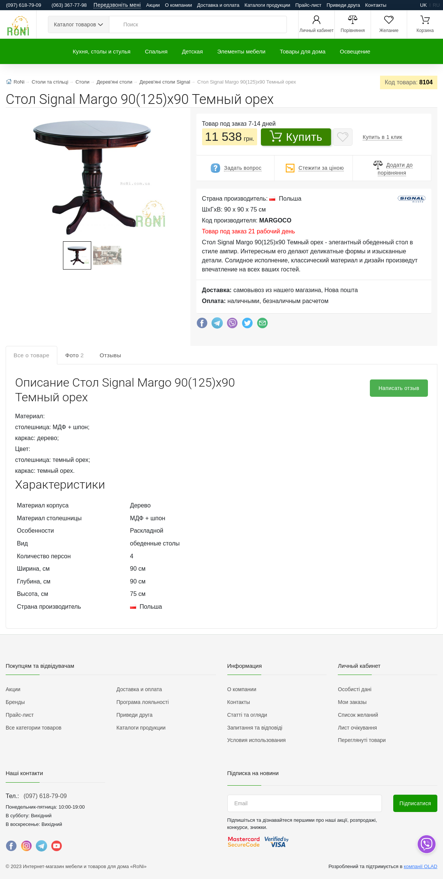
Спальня (156, 51)
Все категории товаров (33, 728)
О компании (178, 5)
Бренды (15, 702)
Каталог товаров (75, 24)
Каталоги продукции (267, 5)
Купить (296, 136)
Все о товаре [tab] (31, 355)
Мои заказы (352, 702)
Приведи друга (343, 5)
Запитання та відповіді (254, 728)
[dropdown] (426, 844)
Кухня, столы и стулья (101, 51)
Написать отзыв (399, 388)
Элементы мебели (241, 51)
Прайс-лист (308, 5)
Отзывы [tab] (110, 355)
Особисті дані (354, 689)
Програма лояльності (142, 702)
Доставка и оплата (218, 5)
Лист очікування (357, 728)
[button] (91, 175)
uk (423, 5)
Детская (192, 51)
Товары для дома (302, 51)
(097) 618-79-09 (45, 796)
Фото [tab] (74, 355)
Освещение (355, 51)
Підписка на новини (253, 773)
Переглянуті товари (362, 740)
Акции (153, 5)
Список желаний (358, 715)
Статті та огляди (247, 715)
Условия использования (256, 740)
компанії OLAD (420, 866)
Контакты (375, 5)
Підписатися (415, 803)
